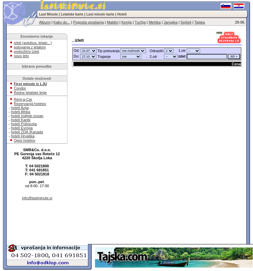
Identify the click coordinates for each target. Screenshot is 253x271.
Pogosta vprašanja (88, 22)
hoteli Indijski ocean (27, 116)
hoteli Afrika (20, 112)
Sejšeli (186, 22)
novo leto (21, 56)
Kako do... (62, 22)
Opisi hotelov (24, 140)
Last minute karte (100, 14)
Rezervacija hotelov (30, 104)
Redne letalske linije (30, 93)
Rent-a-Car (23, 99)
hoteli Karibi (20, 120)
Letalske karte (72, 14)
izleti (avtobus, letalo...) (33, 43)
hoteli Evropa (22, 128)
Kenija (126, 22)
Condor (20, 88)
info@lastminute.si (37, 198)
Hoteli (122, 14)
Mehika (154, 22)
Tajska (199, 22)
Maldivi (112, 22)
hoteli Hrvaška (23, 136)
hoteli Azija (20, 108)
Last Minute (48, 14)
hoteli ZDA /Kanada (27, 132)
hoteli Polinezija (24, 124)
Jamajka (171, 22)
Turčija (140, 22)
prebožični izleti (26, 51)
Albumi (45, 22)
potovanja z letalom (30, 47)
